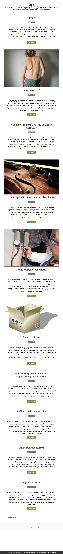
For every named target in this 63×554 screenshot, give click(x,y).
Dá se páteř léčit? (31, 90)
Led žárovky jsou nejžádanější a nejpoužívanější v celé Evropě (31, 375)
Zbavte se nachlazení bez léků (31, 269)
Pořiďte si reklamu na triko (31, 411)
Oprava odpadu (31, 482)
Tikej (31, 4)
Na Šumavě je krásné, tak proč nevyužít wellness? (31, 126)
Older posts (12, 517)
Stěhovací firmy (31, 337)
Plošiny (31, 17)
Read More (31, 42)
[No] (61, 552)
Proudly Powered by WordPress (24, 527)
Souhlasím (54, 552)
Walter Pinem (42, 527)
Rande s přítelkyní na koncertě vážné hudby (31, 197)
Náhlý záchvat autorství (31, 447)
